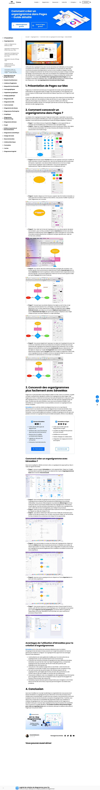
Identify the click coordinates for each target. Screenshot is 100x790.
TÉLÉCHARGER (38, 449)
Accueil (27, 37)
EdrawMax (29, 407)
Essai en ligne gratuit (38, 25)
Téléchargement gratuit (20, 25)
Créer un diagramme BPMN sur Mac (10, 44)
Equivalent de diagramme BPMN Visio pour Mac (11, 49)
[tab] (11, 37)
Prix (80, 2)
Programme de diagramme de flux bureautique (9, 65)
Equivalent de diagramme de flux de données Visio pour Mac (11, 55)
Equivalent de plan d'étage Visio (11, 59)
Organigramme (35, 37)
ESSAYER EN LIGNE (62, 449)
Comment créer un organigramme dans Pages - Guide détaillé (10, 71)
